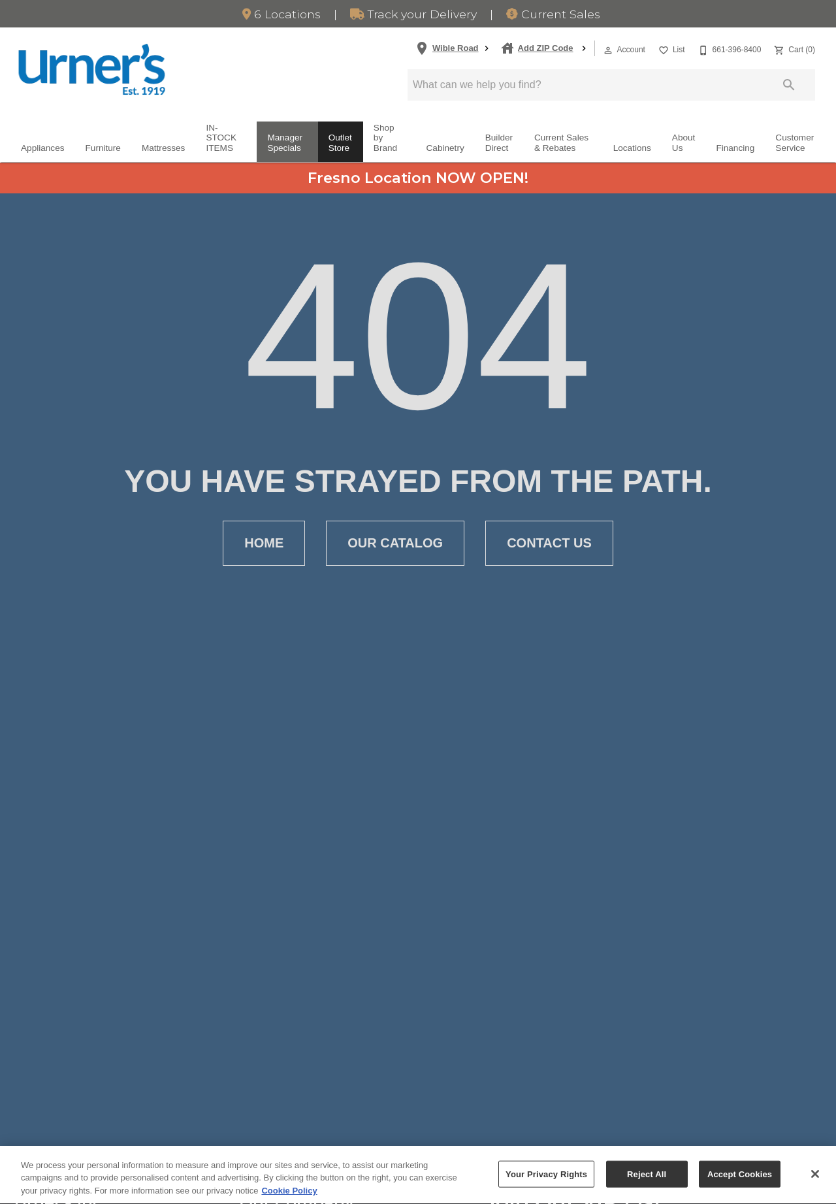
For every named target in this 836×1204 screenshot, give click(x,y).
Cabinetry (445, 148)
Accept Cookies (739, 1182)
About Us (684, 143)
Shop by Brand (385, 138)
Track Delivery (413, 14)
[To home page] (92, 69)
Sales (553, 14)
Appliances (43, 148)
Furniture (103, 148)
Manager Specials (284, 143)
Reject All (646, 1182)
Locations (632, 148)
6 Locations (281, 14)
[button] (608, 50)
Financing (735, 148)
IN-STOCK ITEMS (221, 138)
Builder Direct (499, 143)
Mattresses (163, 148)
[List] (670, 48)
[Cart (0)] (793, 48)
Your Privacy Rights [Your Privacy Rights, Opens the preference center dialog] (546, 1182)
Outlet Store (340, 143)
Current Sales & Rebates (561, 143)
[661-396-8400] (729, 48)
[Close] (815, 1182)
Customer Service (794, 143)
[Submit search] (789, 85)
